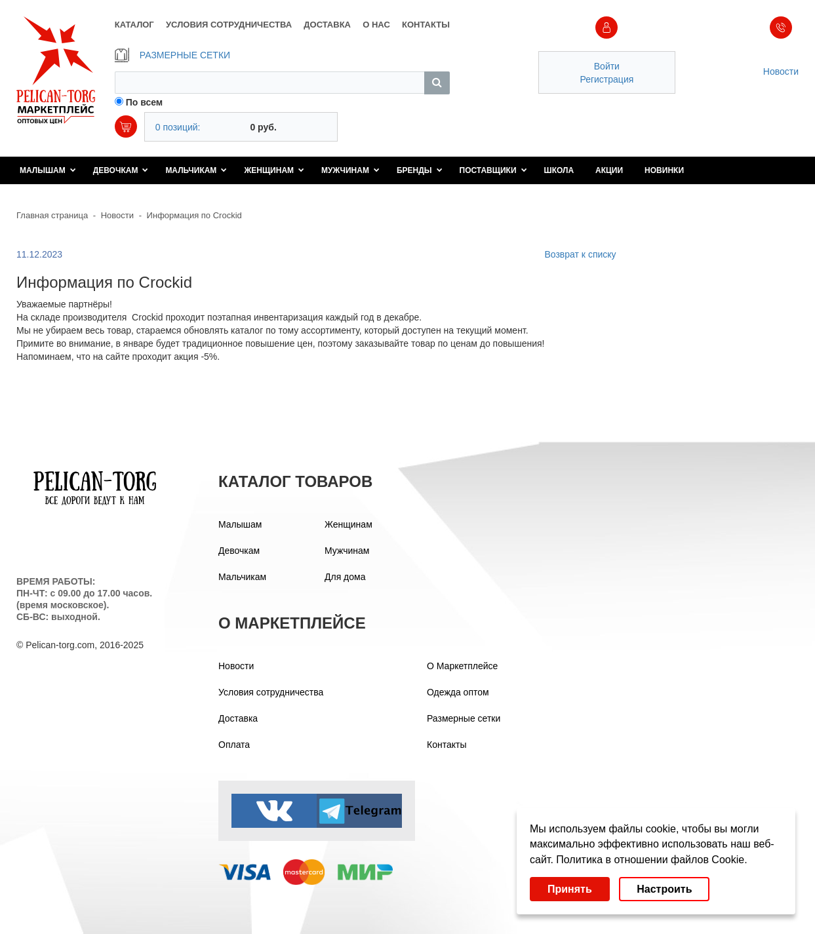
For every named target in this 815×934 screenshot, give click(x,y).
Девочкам (121, 170)
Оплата (234, 744)
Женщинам (274, 170)
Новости (781, 71)
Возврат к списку (580, 254)
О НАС (376, 24)
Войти (607, 66)
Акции (609, 170)
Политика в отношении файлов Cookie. (651, 859)
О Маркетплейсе (462, 666)
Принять (569, 889)
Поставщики (493, 170)
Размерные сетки (463, 718)
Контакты (446, 744)
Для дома (345, 577)
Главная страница (52, 215)
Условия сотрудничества (270, 692)
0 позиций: (178, 127)
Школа (559, 170)
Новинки (664, 170)
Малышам (48, 170)
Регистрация (606, 79)
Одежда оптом (458, 692)
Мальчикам (196, 170)
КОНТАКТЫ (426, 24)
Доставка (238, 718)
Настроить (664, 889)
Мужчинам (350, 170)
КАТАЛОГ (134, 24)
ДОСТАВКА (327, 24)
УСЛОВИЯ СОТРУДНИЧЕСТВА (229, 24)
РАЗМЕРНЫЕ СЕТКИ (172, 55)
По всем (144, 102)
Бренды (420, 170)
